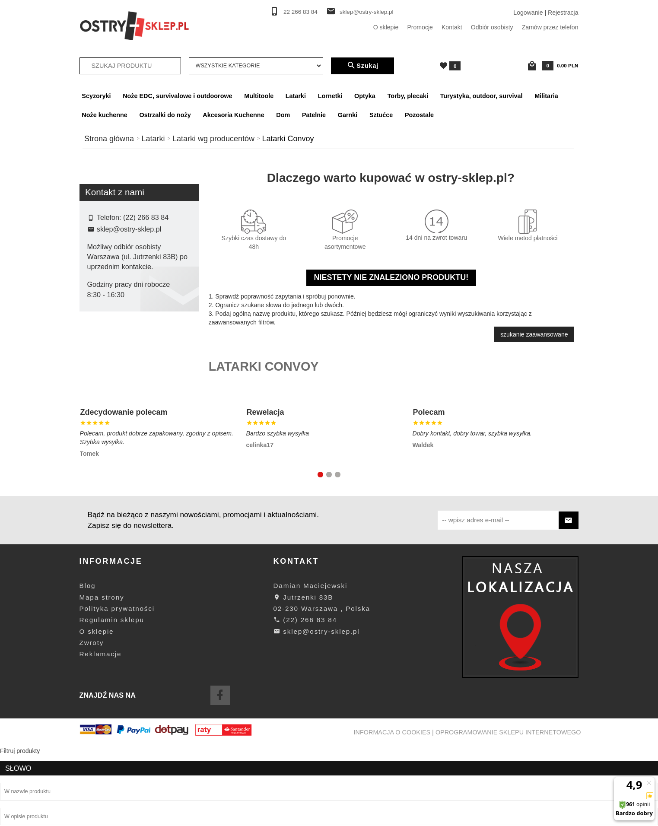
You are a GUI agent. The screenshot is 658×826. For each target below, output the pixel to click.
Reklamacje (100, 733)
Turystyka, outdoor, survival (481, 95)
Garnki (348, 114)
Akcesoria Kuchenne (233, 114)
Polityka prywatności (117, 687)
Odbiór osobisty (492, 27)
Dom (283, 114)
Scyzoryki (96, 95)
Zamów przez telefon (550, 27)
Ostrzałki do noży (165, 114)
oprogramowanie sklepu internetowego (508, 811)
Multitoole (258, 95)
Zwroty (91, 721)
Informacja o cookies (392, 811)
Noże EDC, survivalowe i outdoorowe (177, 95)
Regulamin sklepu (111, 698)
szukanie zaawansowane (534, 334)
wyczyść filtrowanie (138, 303)
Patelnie (314, 114)
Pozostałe (419, 114)
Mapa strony (101, 676)
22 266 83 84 (300, 12)
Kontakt (452, 27)
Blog (87, 664)
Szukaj (362, 65)
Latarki (296, 95)
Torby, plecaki (407, 95)
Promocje (420, 27)
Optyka (364, 95)
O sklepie (386, 27)
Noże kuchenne (104, 114)
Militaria (546, 95)
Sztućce (381, 114)
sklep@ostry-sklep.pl (367, 12)
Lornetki (330, 95)
